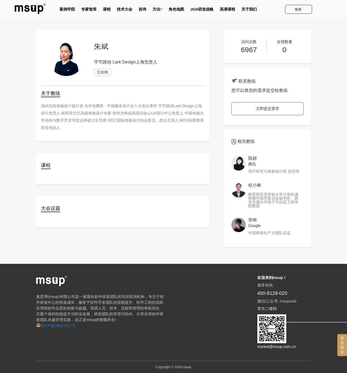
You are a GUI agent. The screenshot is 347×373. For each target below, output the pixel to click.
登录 (298, 9)
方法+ (157, 10)
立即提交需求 (267, 109)
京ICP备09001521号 (56, 326)
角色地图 (176, 10)
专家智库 (89, 10)
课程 (107, 10)
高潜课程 (227, 10)
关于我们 (249, 10)
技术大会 (124, 10)
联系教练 (247, 81)
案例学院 (67, 10)
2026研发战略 (202, 10)
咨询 (142, 10)
